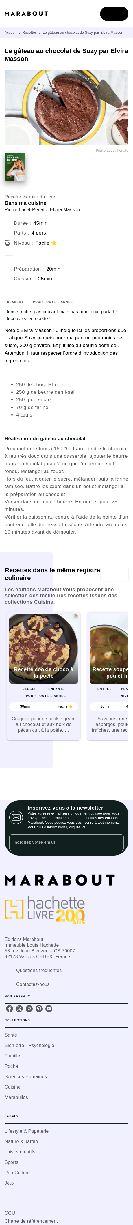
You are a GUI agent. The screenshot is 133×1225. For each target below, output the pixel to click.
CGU (10, 1213)
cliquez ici (77, 827)
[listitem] (9, 1009)
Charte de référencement (31, 1221)
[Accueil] (29, 13)
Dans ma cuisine (25, 203)
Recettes (30, 33)
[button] (43, 676)
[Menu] (114, 14)
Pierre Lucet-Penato (26, 209)
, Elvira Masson (63, 209)
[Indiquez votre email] (59, 842)
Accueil (10, 33)
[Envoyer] (117, 842)
